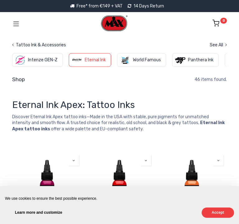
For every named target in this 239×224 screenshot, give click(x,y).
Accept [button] (218, 212)
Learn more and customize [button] (38, 212)
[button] (73, 160)
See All (218, 45)
